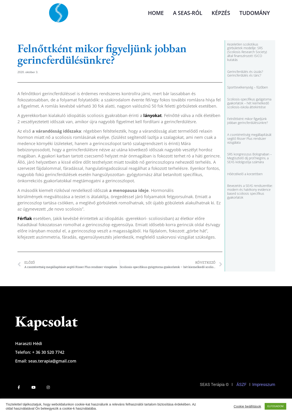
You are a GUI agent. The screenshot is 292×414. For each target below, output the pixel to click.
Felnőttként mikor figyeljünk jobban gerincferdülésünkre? (247, 121)
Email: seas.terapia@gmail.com (45, 361)
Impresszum (264, 384)
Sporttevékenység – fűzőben (247, 87)
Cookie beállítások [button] (247, 406)
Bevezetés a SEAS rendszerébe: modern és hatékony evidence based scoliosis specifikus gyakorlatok (250, 191)
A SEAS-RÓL (187, 13)
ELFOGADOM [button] (275, 406)
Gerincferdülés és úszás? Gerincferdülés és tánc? (245, 73)
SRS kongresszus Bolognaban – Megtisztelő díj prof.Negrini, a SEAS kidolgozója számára (249, 158)
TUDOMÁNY (254, 13)
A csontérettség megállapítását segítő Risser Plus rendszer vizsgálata (249, 138)
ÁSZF (241, 384)
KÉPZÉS (221, 13)
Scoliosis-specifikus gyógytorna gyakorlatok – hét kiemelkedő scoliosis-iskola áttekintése (249, 103)
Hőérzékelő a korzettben (245, 174)
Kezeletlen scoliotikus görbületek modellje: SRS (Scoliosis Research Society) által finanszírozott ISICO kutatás (247, 52)
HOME (156, 13)
